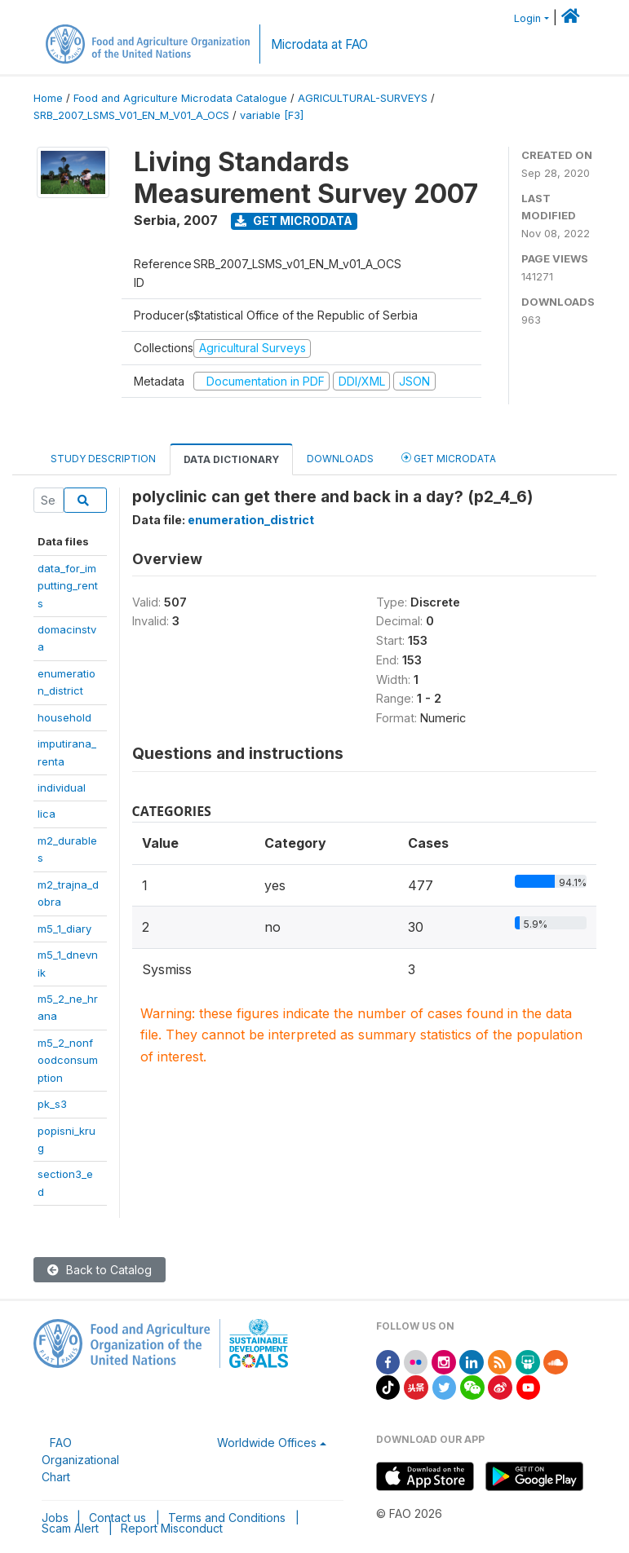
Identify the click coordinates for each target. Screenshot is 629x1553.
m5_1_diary (64, 928)
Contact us (117, 1517)
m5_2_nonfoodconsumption (68, 1060)
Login (527, 18)
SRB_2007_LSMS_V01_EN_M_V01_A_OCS (131, 115)
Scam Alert (70, 1528)
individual (62, 787)
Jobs (55, 1517)
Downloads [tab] (340, 458)
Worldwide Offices (267, 1442)
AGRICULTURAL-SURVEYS (362, 98)
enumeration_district (251, 520)
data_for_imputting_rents (68, 586)
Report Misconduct (172, 1528)
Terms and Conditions (227, 1517)
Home (48, 98)
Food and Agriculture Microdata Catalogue (180, 98)
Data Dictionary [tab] (231, 459)
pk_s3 (52, 1103)
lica (46, 813)
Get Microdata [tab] (448, 458)
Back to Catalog (99, 1270)
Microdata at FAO (319, 44)
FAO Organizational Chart (80, 1460)
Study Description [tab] (103, 458)
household (64, 717)
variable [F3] (271, 115)
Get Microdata (293, 220)
